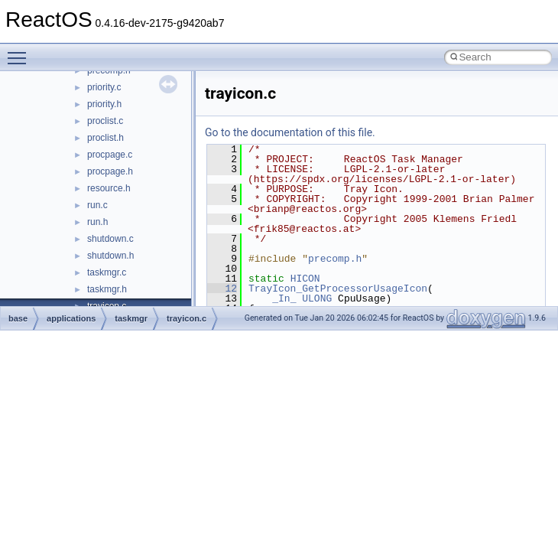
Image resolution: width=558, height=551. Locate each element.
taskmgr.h (107, 289)
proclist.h (105, 137)
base (18, 318)
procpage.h (110, 171)
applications (71, 318)
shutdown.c (110, 238)
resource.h (109, 188)
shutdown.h (110, 255)
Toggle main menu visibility (21, 51)
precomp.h (335, 259)
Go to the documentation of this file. (290, 132)
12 (222, 288)
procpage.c (109, 154)
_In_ (284, 298)
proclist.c (105, 121)
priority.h (104, 104)
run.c (97, 205)
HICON (305, 278)
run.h (97, 222)
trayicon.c (186, 318)
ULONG (317, 298)
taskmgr (131, 318)
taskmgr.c (106, 272)
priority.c (104, 87)
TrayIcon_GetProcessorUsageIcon (337, 288)
